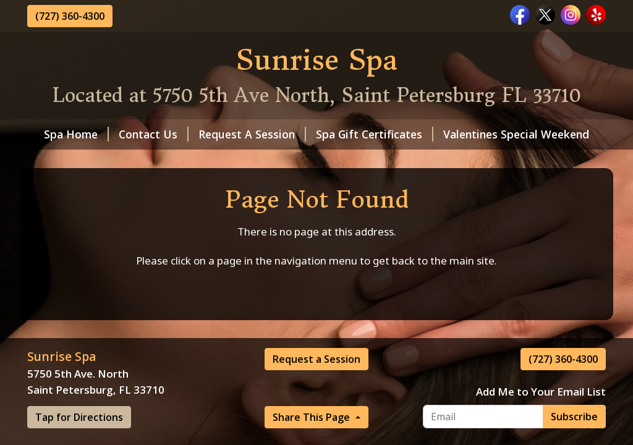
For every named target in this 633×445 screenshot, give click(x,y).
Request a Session (316, 359)
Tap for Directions (79, 417)
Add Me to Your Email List (541, 391)
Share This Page (312, 417)
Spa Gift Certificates (374, 134)
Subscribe (574, 416)
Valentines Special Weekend (516, 134)
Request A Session (252, 134)
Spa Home (76, 134)
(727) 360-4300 (69, 16)
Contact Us (154, 134)
